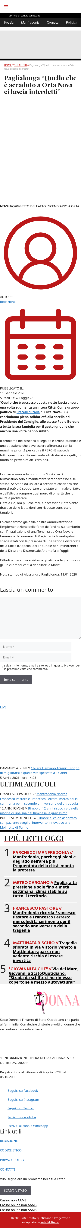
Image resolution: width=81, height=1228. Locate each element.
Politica (71, 22)
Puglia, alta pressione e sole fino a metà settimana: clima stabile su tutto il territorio (45, 889)
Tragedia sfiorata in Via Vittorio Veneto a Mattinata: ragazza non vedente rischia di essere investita (45, 951)
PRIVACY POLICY (12, 1160)
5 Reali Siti (20, 65)
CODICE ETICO (11, 1150)
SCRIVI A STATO (15, 1190)
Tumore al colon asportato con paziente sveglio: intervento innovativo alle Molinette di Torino (38, 823)
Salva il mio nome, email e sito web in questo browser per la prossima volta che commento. (42, 667)
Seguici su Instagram (23, 1099)
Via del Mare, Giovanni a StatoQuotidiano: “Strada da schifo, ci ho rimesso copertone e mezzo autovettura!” (44, 975)
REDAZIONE (9, 1141)
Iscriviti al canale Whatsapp (28, 1126)
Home (8, 65)
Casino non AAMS (13, 1200)
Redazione (8, 301)
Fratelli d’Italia (28, 412)
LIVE (3, 707)
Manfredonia (30, 22)
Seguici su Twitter (21, 1108)
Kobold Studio (49, 1222)
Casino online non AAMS (18, 1205)
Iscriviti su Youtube (22, 1117)
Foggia (9, 22)
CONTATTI (7, 1169)
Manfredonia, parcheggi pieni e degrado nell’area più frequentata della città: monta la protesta (44, 863)
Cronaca (52, 22)
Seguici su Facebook (23, 1090)
